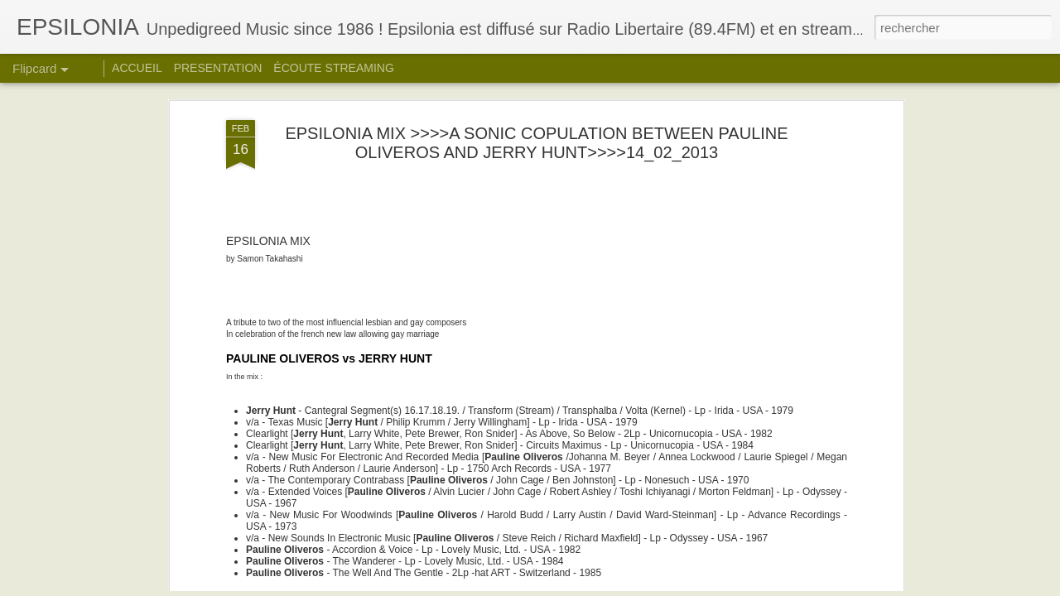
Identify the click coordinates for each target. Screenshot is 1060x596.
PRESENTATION (218, 67)
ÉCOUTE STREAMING (333, 67)
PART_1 (247, 508)
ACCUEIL (137, 67)
